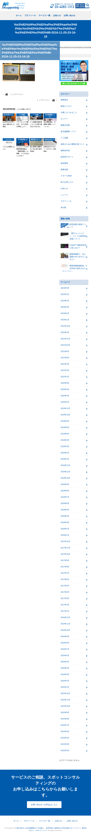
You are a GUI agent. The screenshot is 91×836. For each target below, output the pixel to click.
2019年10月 (65, 415)
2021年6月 (65, 358)
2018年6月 (65, 503)
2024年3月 (65, 288)
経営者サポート (67, 157)
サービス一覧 (44, 15)
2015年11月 (65, 700)
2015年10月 (65, 706)
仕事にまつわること (69, 112)
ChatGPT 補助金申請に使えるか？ (73, 246)
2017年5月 (65, 586)
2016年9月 (65, 636)
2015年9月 (65, 712)
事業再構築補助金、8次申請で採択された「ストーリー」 (74, 268)
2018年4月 (65, 516)
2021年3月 (65, 364)
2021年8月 (65, 351)
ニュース (64, 195)
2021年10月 (65, 345)
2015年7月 (65, 725)
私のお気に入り (67, 182)
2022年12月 (65, 326)
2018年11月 (65, 472)
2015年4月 (65, 744)
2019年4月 (65, 440)
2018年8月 (65, 491)
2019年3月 (65, 446)
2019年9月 (65, 421)
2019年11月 (65, 408)
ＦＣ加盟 (64, 138)
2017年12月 (65, 541)
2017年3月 (65, 598)
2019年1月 (65, 459)
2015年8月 (65, 719)
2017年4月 (65, 592)
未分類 (63, 207)
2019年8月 (65, 427)
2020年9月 (65, 383)
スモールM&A (66, 176)
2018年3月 (65, 522)
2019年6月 (65, 434)
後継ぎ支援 (65, 125)
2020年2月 (65, 402)
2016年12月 (65, 617)
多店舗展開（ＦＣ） (69, 131)
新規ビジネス (66, 106)
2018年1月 (65, 535)
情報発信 (64, 100)
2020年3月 (65, 396)
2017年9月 (65, 560)
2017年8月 (65, 567)
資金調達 (64, 163)
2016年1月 (65, 687)
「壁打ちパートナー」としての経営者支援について (73, 236)
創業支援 (64, 170)
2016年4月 (65, 668)
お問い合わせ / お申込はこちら (44, 804)
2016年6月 (65, 655)
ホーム (19, 15)
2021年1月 (65, 377)
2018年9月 (65, 484)
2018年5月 (65, 510)
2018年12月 (65, 465)
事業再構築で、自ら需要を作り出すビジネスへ (73, 257)
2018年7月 (65, 497)
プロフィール (30, 15)
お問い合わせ (69, 15)
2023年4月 (65, 301)
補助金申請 (65, 151)
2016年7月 (65, 649)
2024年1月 (65, 294)
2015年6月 (65, 731)
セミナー (64, 119)
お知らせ (57, 15)
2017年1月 (65, 611)
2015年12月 (65, 693)
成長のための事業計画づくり (72, 144)
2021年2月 (65, 370)
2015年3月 (65, 750)
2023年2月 (65, 313)
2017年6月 (65, 579)
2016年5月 (65, 662)
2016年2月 (65, 681)
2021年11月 (65, 339)
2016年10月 (65, 630)
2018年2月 (65, 529)
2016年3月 (65, 674)
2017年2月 (65, 605)
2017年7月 (65, 573)
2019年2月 (65, 453)
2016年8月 (65, 643)
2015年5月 (65, 738)
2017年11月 (65, 548)
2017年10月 (65, 554)
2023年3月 (65, 307)
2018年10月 (65, 478)
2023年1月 (65, 320)
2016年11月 (65, 624)
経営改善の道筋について (73, 225)
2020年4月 (65, 389)
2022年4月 (65, 332)
